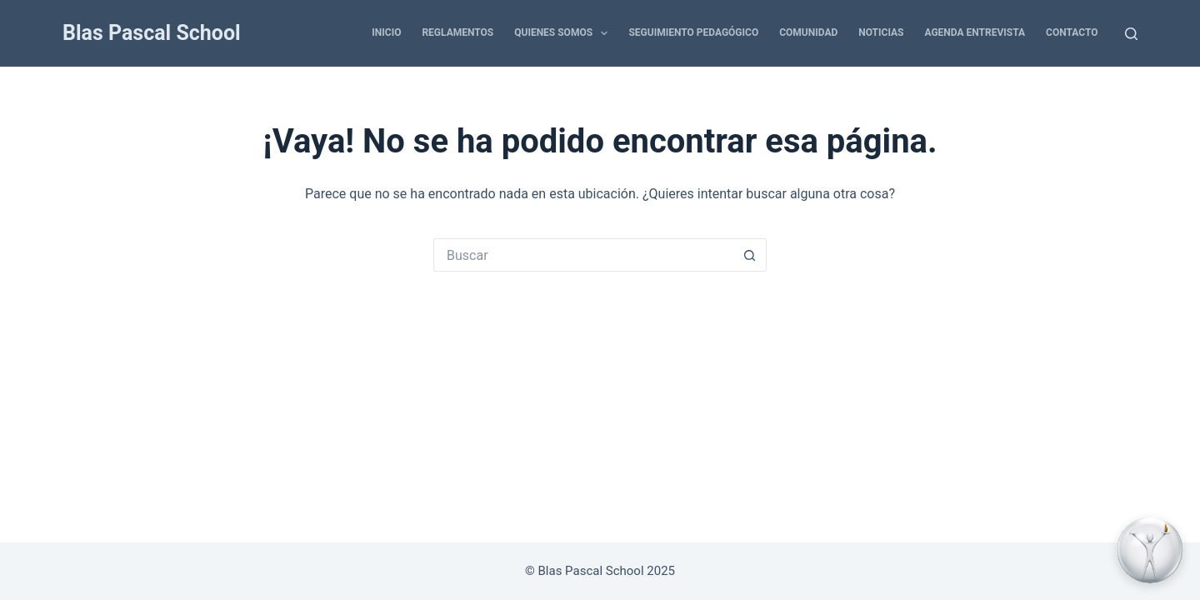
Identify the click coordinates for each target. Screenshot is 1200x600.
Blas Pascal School (151, 33)
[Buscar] (1131, 34)
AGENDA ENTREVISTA (974, 32)
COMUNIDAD (808, 32)
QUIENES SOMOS (564, 33)
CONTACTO (1072, 32)
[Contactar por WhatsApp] (1150, 550)
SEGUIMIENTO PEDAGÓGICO (693, 32)
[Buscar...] (583, 255)
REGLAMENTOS (457, 32)
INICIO (386, 32)
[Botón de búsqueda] (750, 255)
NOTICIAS (880, 32)
